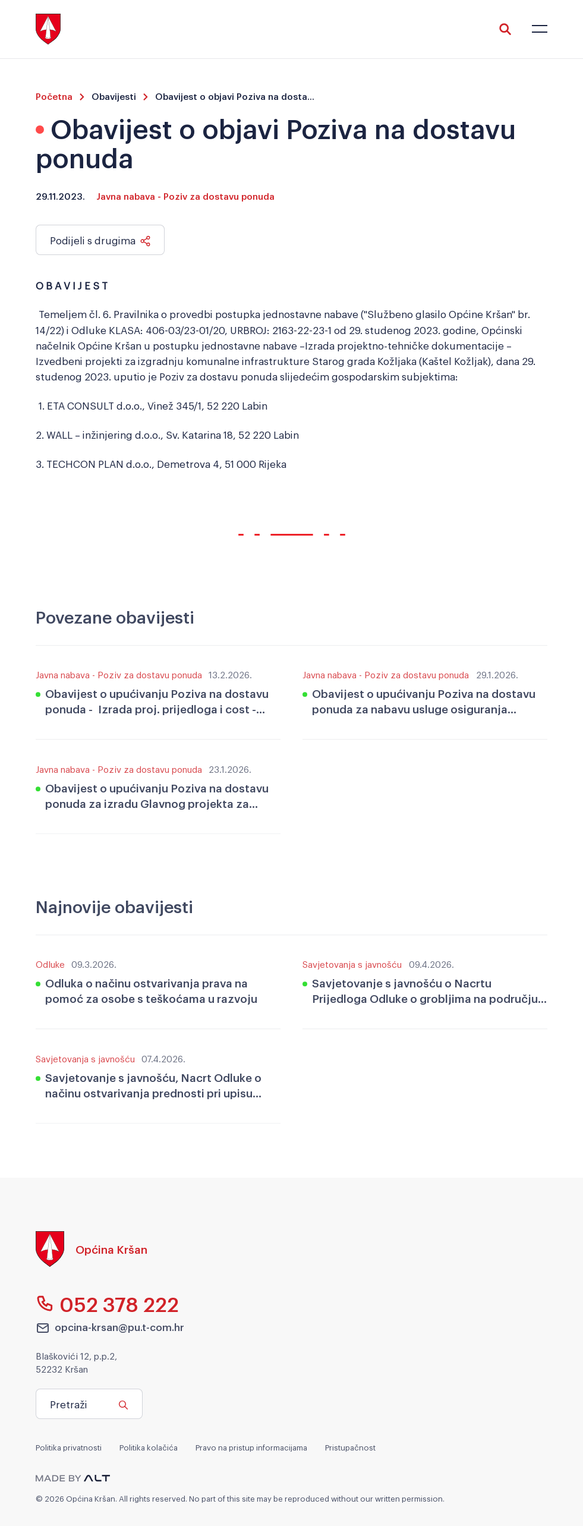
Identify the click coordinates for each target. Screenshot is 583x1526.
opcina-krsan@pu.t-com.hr (110, 1327)
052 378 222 (107, 1303)
